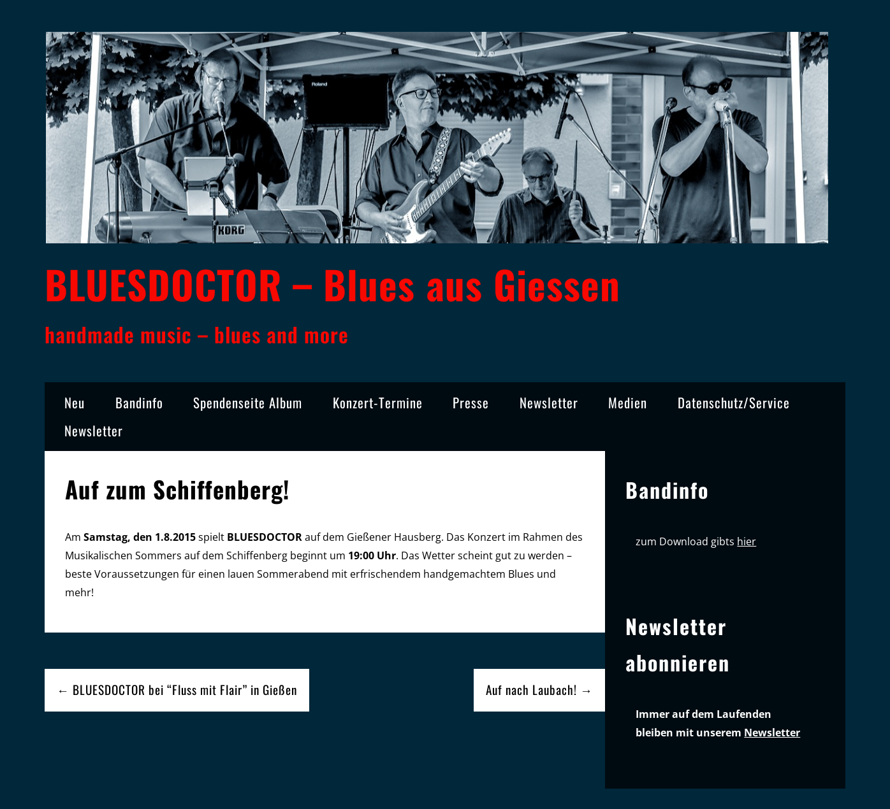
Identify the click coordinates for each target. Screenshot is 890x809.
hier (746, 541)
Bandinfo (139, 402)
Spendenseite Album (247, 402)
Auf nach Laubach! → (539, 689)
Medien (627, 402)
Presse (471, 402)
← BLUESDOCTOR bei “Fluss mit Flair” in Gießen (177, 689)
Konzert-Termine (378, 402)
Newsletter (549, 402)
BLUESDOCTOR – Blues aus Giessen (332, 284)
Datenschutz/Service (734, 402)
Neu (74, 402)
